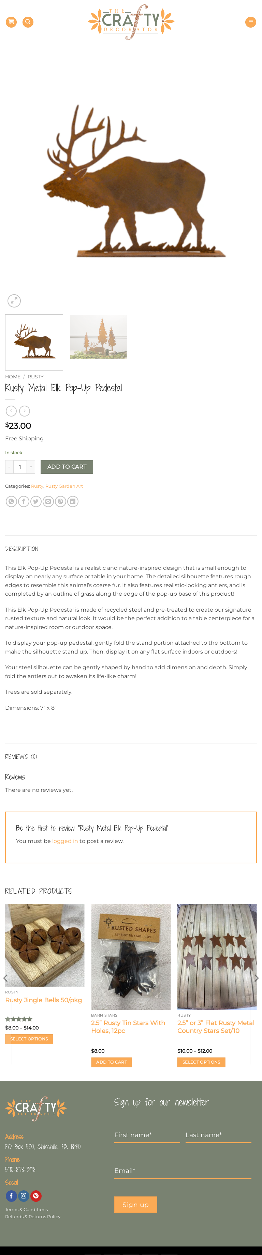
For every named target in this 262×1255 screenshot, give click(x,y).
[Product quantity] (20, 467)
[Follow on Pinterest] (36, 1196)
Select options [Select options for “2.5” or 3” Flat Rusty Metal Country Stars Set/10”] (201, 1062)
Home (12, 376)
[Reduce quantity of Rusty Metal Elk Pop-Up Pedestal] (9, 467)
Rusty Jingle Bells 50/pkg (43, 1000)
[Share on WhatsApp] (11, 501)
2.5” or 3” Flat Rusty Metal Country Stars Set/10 (215, 1027)
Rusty (36, 376)
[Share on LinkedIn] (72, 501)
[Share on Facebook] (23, 501)
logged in (65, 841)
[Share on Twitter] (36, 501)
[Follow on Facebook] (11, 1196)
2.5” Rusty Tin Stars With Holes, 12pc (128, 1027)
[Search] (28, 22)
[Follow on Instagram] (23, 1196)
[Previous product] (24, 411)
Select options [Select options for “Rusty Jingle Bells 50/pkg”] (29, 1039)
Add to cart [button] (111, 1062)
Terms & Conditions (26, 1209)
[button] (11, 22)
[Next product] (11, 411)
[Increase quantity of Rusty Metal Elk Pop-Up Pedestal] (31, 467)
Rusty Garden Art (64, 486)
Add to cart (67, 467)
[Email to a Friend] (48, 501)
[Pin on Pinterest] (60, 501)
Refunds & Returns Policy (32, 1216)
